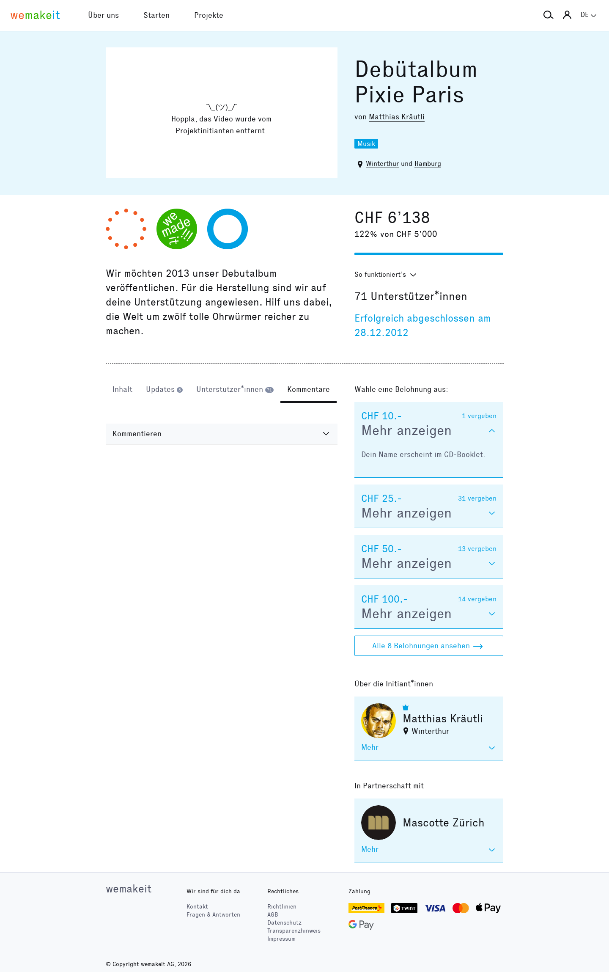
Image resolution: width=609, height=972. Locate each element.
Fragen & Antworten (213, 914)
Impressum (281, 938)
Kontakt (197, 906)
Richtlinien (281, 906)
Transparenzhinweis (294, 930)
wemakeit (128, 888)
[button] (548, 15)
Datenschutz (284, 922)
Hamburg (427, 164)
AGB (272, 914)
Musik (366, 144)
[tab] (122, 390)
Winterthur (382, 164)
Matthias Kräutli (397, 116)
